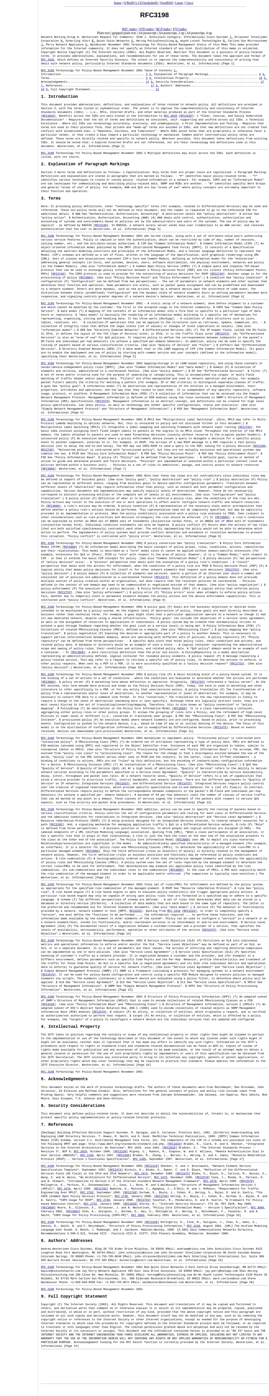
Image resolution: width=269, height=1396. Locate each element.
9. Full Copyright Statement (74, 1305)
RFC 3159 (193, 1233)
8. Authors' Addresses (67, 1249)
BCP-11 (218, 1050)
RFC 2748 (121, 1203)
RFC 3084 (137, 1222)
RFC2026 (48, 117)
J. (231, 37)
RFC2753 (232, 572)
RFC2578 (99, 1015)
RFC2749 (217, 277)
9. (47, 89)
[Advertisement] (19, 697)
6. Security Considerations (73, 1111)
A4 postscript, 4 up (199, 33)
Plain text (103, 33)
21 (157, 89)
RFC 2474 (141, 1181)
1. (175, 70)
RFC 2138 (86, 1162)
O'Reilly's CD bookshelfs (141, 3)
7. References (57, 1131)
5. (265, 78)
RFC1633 (122, 786)
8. (157, 85)
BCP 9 (66, 1158)
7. (42, 85)
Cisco (189, 3)
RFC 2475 (160, 1184)
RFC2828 (186, 117)
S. (132, 40)
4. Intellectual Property (70, 1030)
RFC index (129, 29)
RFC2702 (245, 430)
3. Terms (51, 201)
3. (264, 74)
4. (151, 78)
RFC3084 (86, 280)
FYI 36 (213, 1211)
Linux (179, 3)
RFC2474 (222, 337)
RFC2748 (58, 277)
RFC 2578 (63, 1196)
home (118, 3)
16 (260, 78)
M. (62, 40)
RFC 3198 (47, 70)
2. (151, 74)
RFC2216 (135, 914)
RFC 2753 (90, 1211)
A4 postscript (147, 33)
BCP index (163, 29)
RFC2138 (101, 228)
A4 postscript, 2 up (171, 33)
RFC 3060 (257, 1215)
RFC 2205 (139, 1166)
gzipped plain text (124, 33)
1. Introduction (59, 97)
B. (93, 40)
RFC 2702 (86, 1199)
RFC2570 (102, 404)
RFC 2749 (103, 1207)
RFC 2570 (209, 1188)
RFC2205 (260, 449)
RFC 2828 (47, 59)
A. (177, 40)
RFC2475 (220, 730)
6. (152, 81)
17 (147, 81)
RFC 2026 (80, 1158)
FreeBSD (166, 3)
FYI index (180, 29)
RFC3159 (48, 1007)
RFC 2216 (173, 914)
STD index (146, 29)
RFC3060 (48, 472)
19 (42, 89)
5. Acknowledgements (64, 1084)
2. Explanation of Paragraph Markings (85, 166)
